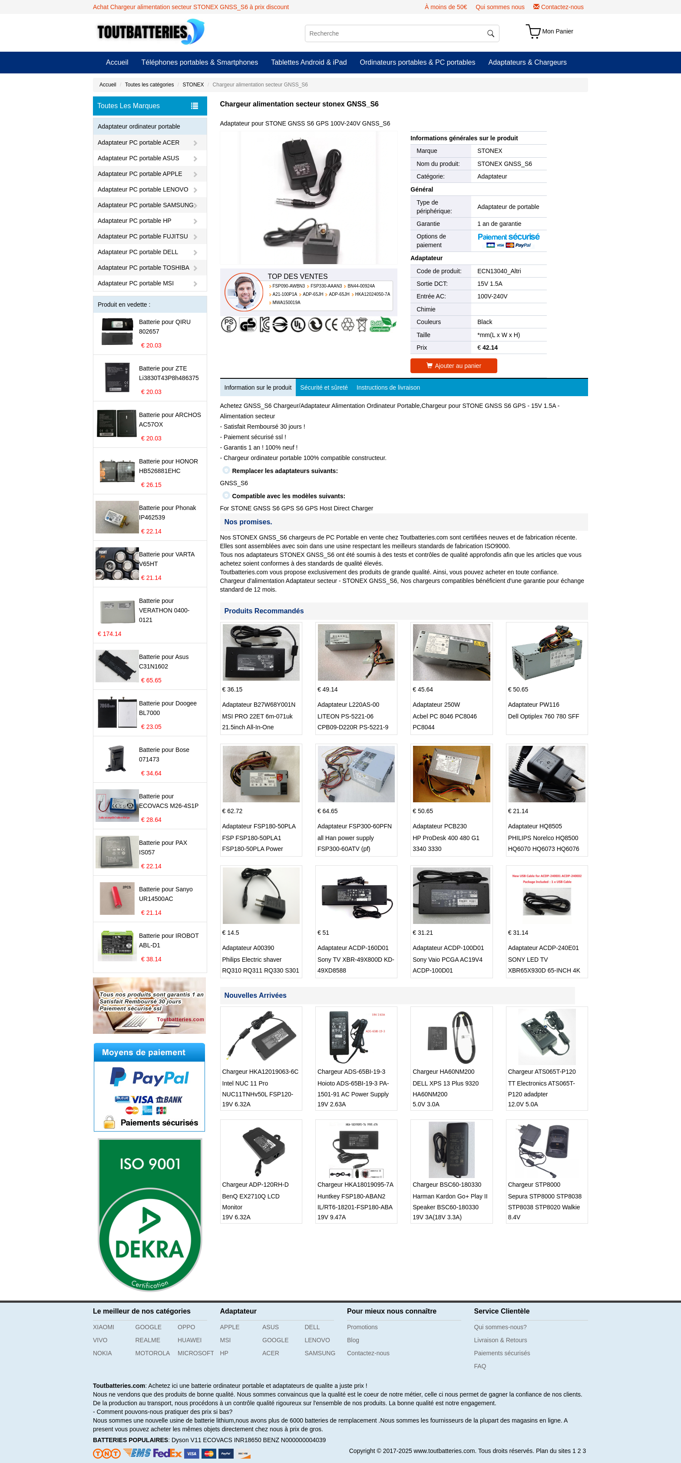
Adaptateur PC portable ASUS (138, 158)
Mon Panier (557, 31)
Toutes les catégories (149, 85)
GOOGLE (149, 1327)
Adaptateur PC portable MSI (136, 283)
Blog (353, 1340)
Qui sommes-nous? (500, 1327)
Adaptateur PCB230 (440, 826)
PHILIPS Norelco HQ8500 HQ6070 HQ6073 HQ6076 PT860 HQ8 (543, 848)
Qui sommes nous (500, 6)
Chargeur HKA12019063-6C (260, 1071)
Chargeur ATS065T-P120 (542, 1071)
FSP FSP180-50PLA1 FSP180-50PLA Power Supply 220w (252, 848)
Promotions (362, 1327)
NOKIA (102, 1353)
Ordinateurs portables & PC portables (418, 62)
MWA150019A (287, 302)
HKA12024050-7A (372, 294)
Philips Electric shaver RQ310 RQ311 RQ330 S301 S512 (260, 970)
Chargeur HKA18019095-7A (355, 1184)
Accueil (117, 62)
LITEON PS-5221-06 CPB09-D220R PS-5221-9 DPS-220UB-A (352, 727)
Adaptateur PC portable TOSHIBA (143, 267)
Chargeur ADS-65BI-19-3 (351, 1071)
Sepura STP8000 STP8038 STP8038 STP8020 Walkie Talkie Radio (545, 1207)
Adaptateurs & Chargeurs (527, 62)
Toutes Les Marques (147, 106)
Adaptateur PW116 (533, 704)
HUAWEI (190, 1340)
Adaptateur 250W (436, 704)
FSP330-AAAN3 (326, 286)
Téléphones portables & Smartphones (200, 62)
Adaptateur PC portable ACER (138, 142)
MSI (225, 1340)
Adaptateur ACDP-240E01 (543, 947)
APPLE (230, 1327)
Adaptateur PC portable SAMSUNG (146, 205)
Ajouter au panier (453, 365)
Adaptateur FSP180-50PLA (259, 826)
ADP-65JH (313, 294)
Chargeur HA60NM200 (443, 1071)
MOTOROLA (153, 1353)
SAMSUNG (320, 1353)
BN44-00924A (361, 286)
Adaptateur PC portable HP (135, 220)
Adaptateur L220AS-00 (348, 704)
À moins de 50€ (446, 6)
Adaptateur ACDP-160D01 (353, 947)
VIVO (100, 1340)
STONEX (193, 85)
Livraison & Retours (500, 1340)
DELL (312, 1327)
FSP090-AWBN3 (289, 286)
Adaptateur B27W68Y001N (259, 704)
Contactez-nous (562, 6)
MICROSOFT (196, 1353)
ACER (270, 1353)
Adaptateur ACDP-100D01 (448, 947)
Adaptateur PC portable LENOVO (143, 189)
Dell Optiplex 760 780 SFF (543, 716)
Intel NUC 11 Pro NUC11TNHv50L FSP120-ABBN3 (258, 1094)
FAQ (480, 1366)
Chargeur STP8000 (534, 1184)
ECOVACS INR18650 (232, 1440)
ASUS (270, 1327)
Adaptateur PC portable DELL (138, 251)
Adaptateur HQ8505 (535, 826)
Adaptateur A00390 (248, 947)
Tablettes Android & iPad (309, 62)
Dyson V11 (186, 1440)
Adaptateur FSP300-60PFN (354, 826)
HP (224, 1353)
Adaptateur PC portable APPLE (140, 173)
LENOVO (317, 1340)
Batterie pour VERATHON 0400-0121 (164, 610)
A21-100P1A (285, 294)
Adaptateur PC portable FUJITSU (143, 236)
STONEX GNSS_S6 (504, 163)
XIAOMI (103, 1327)
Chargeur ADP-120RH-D (255, 1184)
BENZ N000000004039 (294, 1440)
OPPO (186, 1327)
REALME (148, 1340)
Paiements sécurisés (502, 1353)
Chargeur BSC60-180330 (447, 1184)
